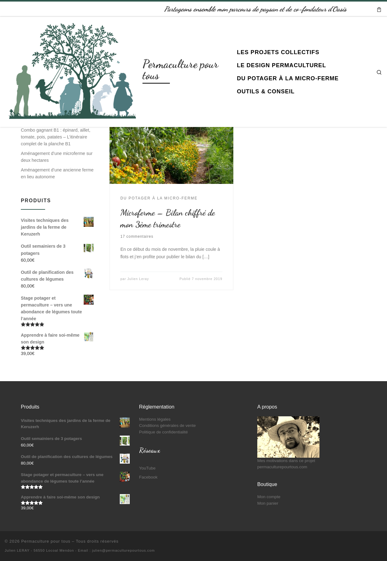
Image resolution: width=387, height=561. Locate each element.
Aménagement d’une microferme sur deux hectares (56, 157)
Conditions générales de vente (167, 425)
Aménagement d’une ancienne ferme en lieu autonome (57, 173)
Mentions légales (154, 419)
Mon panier (267, 503)
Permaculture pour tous (45, 541)
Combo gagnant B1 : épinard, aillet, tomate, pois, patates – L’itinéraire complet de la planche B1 (55, 137)
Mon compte (268, 496)
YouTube (147, 468)
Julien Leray (138, 279)
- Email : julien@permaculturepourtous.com (115, 550)
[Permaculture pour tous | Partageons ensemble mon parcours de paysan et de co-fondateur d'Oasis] (72, 70)
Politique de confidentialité (163, 432)
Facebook (148, 477)
